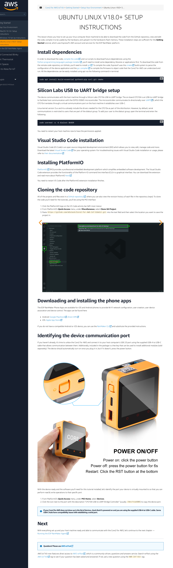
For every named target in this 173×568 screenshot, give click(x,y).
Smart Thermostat (10, 56)
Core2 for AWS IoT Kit (65, 9)
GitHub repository (87, 201)
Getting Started (9, 23)
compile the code (82, 60)
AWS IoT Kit (62, 548)
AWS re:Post (77, 537)
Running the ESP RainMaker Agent (72, 525)
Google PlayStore (68, 314)
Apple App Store (64, 317)
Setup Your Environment (14, 27)
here (99, 180)
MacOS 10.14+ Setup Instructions (19, 31)
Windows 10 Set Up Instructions (18, 35)
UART (66, 104)
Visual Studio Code (83, 155)
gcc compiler (110, 69)
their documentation (88, 158)
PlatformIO (53, 174)
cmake (153, 66)
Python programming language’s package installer (70, 63)
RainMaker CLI (114, 324)
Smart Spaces (8, 61)
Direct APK (83, 314)
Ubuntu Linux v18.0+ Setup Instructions (17, 40)
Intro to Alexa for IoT (11, 66)
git (112, 66)
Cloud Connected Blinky (13, 51)
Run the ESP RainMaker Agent (16, 45)
